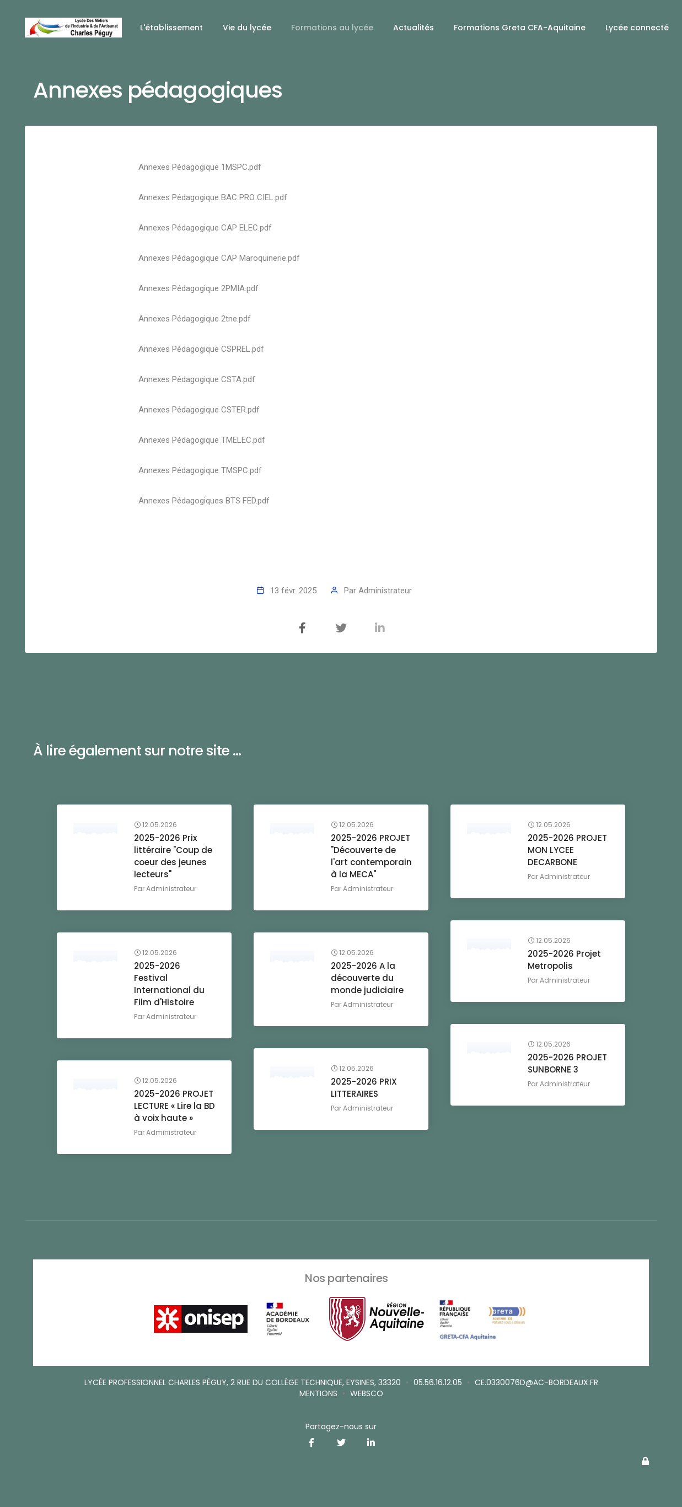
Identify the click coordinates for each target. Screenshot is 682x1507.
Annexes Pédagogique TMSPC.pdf (200, 470)
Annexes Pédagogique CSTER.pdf (199, 410)
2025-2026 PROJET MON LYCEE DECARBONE (567, 850)
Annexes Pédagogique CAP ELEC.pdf (205, 228)
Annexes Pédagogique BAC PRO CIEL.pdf (212, 197)
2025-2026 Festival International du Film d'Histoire (169, 984)
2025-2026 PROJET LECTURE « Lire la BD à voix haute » (174, 1106)
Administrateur (385, 591)
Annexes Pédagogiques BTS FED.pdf (204, 501)
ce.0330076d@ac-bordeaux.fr (536, 1382)
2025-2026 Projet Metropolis (564, 960)
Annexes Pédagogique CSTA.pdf (196, 379)
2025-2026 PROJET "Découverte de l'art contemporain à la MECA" (371, 856)
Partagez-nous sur (341, 1426)
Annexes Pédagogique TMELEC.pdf (201, 440)
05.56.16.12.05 (438, 1382)
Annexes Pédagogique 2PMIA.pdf (198, 288)
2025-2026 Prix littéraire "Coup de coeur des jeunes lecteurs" (173, 856)
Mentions (318, 1393)
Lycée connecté (637, 27)
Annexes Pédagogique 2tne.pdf (194, 319)
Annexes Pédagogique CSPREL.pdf (201, 349)
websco (366, 1393)
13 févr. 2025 (293, 591)
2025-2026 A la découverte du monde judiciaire (367, 978)
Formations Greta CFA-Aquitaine (520, 27)
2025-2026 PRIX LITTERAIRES (364, 1088)
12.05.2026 (155, 824)
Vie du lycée (247, 27)
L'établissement (171, 27)
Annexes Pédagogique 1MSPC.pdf (199, 167)
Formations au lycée (332, 27)
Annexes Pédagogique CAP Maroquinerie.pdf (219, 258)
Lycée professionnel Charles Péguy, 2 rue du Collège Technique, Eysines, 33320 (242, 1382)
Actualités (413, 27)
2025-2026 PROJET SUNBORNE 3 (567, 1063)
